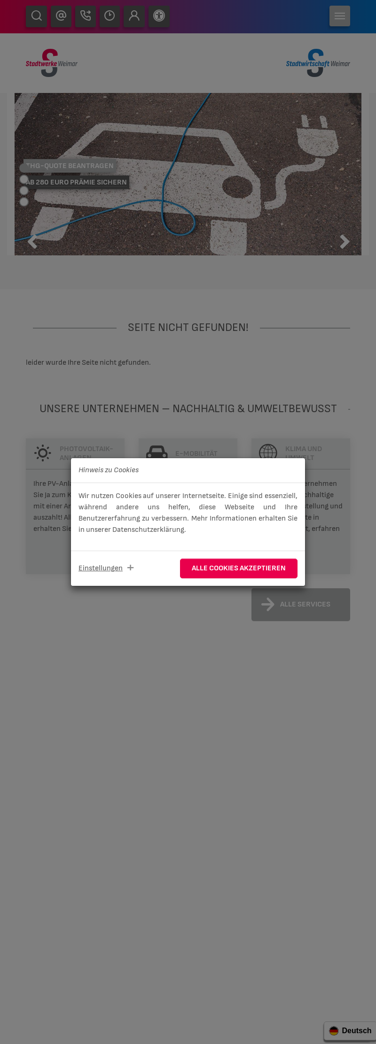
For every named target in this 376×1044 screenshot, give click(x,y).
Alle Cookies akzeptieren (239, 568)
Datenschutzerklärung (148, 529)
